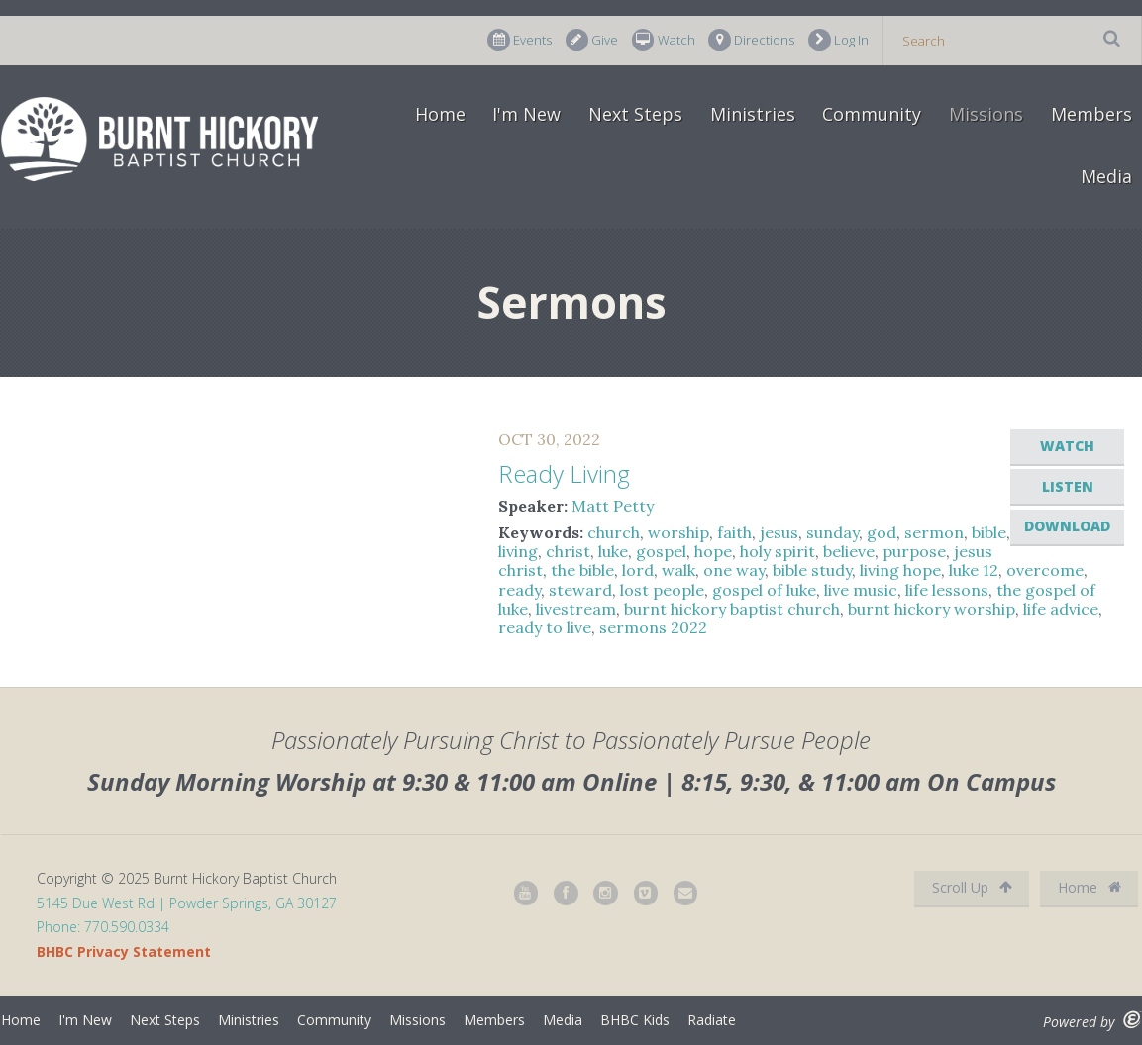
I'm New (526, 114)
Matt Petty (612, 506)
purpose (914, 551)
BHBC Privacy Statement (124, 951)
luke (613, 551)
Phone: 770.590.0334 (103, 926)
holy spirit (777, 551)
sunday (832, 532)
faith (734, 532)
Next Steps (635, 114)
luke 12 (973, 570)
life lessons (946, 590)
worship (678, 532)
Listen (1067, 486)
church (613, 532)
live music (860, 590)
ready (519, 590)
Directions (751, 40)
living (518, 551)
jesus (779, 532)
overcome (1045, 570)
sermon (934, 532)
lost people (662, 590)
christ (568, 551)
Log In (838, 40)
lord (638, 570)
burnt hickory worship (931, 608)
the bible (582, 570)
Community (871, 114)
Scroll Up (972, 887)
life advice (1060, 608)
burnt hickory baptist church (732, 608)
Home (440, 114)
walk (678, 570)
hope (713, 551)
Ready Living (564, 473)
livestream (576, 608)
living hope (900, 570)
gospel (661, 551)
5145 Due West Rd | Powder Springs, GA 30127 (187, 903)
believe (849, 551)
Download (1067, 526)
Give (592, 40)
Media (1106, 176)
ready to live (544, 627)
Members (1091, 114)
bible (989, 532)
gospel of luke (764, 590)
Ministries (752, 114)
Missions (986, 114)
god (881, 532)
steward (580, 590)
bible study (812, 570)
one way (734, 570)
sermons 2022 (653, 627)
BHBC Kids (635, 1019)
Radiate (711, 1019)
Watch (663, 40)
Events (519, 40)
